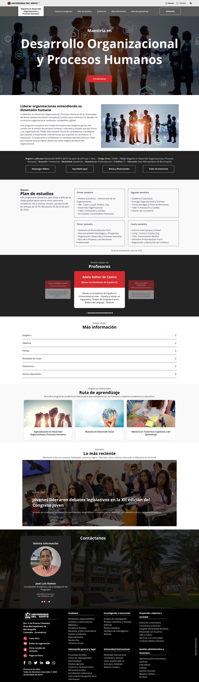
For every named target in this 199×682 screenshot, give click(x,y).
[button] (191, 3)
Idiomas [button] (169, 3)
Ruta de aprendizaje (139, 11)
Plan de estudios (85, 11)
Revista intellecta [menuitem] (112, 628)
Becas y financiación (119, 168)
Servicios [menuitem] (143, 661)
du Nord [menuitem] (143, 677)
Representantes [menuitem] (75, 637)
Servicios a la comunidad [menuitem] (151, 637)
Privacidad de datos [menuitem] (77, 654)
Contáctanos (99, 78)
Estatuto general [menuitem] (76, 664)
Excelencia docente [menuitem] (77, 628)
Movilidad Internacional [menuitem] (115, 654)
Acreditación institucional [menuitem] (80, 673)
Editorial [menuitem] (108, 625)
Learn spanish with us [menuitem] (114, 661)
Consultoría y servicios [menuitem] (149, 625)
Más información (118, 11)
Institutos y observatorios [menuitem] (80, 621)
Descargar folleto (40, 168)
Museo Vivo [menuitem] (73, 640)
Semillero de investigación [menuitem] (116, 631)
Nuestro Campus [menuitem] (112, 667)
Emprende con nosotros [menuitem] (150, 631)
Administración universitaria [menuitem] (152, 658)
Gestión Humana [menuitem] (147, 670)
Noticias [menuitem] (107, 634)
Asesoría (170, 11)
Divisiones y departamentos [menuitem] (81, 618)
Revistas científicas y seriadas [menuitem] (117, 621)
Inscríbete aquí (79, 168)
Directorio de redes (31, 669)
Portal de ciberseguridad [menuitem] (80, 658)
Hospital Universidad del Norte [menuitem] (153, 628)
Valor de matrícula (158, 168)
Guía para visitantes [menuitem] (113, 664)
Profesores (101, 11)
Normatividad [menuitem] (74, 661)
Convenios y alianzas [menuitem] (113, 658)
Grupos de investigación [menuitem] (115, 618)
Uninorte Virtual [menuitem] (75, 643)
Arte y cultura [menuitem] (145, 634)
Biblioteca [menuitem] (73, 625)
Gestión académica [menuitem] (77, 634)
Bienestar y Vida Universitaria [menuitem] (82, 631)
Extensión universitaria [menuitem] (150, 622)
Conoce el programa (63, 11)
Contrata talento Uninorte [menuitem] (151, 641)
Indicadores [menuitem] (144, 664)
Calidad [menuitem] (142, 667)
